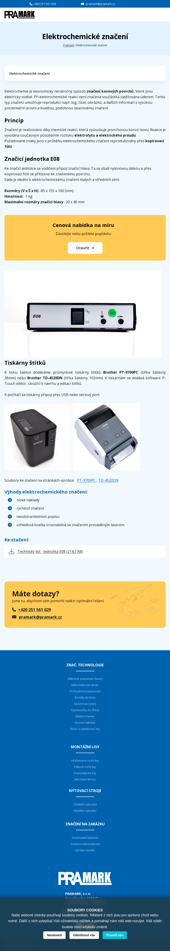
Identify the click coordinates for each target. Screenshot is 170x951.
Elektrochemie (85, 716)
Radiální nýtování (85, 811)
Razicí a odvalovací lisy (85, 729)
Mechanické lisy (85, 779)
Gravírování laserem (85, 838)
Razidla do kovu (85, 697)
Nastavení (54, 935)
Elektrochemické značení (29, 73)
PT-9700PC (86, 480)
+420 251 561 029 (44, 4)
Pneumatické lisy (85, 773)
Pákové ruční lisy (85, 767)
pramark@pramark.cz (100, 4)
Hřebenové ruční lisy (85, 760)
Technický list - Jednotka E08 (50, 551)
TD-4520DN (108, 480)
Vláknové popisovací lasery (85, 679)
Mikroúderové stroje (85, 685)
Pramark (68, 45)
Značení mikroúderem (85, 844)
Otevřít (82, 248)
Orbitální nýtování (85, 804)
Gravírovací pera (85, 704)
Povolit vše (114, 935)
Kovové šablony (85, 722)
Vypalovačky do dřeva (85, 710)
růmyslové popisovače (86, 691)
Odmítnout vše (84, 935)
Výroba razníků (85, 850)
